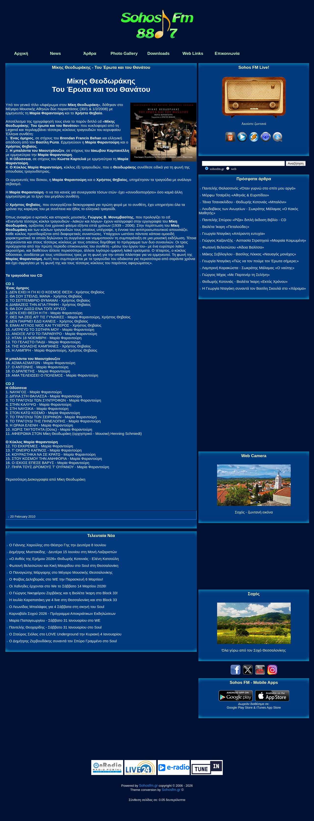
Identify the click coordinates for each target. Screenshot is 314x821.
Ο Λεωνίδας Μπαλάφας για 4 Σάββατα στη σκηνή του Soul (56, 607)
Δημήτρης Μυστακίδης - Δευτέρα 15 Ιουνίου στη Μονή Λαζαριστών (63, 552)
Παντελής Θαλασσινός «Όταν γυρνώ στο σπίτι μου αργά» (249, 188)
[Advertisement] (254, 375)
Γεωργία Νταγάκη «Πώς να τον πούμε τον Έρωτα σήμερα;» (250, 261)
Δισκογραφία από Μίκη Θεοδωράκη (56, 479)
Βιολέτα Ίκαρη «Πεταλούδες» (225, 227)
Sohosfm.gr (148, 785)
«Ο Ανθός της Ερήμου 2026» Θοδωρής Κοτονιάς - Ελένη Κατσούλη (64, 559)
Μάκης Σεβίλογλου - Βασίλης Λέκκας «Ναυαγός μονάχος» (249, 254)
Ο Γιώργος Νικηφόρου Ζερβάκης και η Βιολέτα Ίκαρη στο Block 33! (63, 593)
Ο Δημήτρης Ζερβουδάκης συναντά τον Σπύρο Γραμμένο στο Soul (63, 641)
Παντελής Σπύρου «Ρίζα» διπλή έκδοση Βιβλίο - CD (244, 220)
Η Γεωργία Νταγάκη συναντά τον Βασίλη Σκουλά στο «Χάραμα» (254, 288)
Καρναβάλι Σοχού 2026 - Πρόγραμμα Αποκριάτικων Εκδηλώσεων (62, 613)
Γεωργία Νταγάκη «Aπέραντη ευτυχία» (233, 233)
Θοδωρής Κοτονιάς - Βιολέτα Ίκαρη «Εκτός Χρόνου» (245, 281)
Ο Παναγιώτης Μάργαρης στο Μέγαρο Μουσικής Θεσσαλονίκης (60, 572)
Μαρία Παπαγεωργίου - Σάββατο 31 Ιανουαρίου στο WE (54, 620)
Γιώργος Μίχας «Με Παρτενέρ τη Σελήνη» (236, 275)
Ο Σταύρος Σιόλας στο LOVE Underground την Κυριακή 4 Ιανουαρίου (65, 634)
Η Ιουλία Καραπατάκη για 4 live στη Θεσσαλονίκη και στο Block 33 (63, 600)
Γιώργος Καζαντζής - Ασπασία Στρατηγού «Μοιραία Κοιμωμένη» (254, 240)
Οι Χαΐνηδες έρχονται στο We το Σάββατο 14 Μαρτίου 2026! (57, 586)
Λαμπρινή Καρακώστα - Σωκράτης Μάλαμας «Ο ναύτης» (248, 268)
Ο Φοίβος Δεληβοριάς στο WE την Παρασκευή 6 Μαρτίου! (56, 579)
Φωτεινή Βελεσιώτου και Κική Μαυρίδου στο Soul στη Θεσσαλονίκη (63, 565)
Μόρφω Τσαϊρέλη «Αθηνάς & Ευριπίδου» (235, 195)
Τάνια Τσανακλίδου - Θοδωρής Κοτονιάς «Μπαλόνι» (244, 202)
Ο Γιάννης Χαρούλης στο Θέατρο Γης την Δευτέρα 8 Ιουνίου (57, 545)
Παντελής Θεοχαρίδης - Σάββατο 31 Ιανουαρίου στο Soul (55, 627)
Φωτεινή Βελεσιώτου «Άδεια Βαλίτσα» (233, 247)
